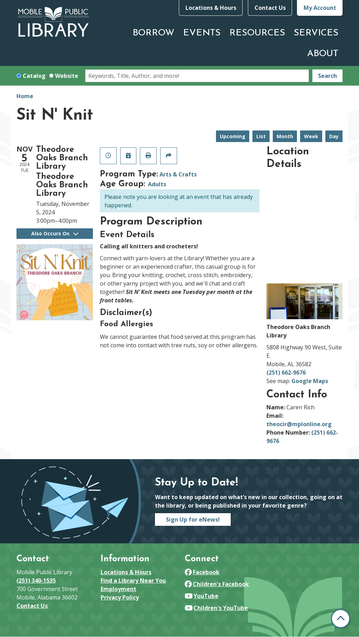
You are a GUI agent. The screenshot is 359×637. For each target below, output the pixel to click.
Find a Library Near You (133, 580)
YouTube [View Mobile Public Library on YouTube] (201, 596)
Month (285, 136)
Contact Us (270, 8)
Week (311, 136)
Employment (118, 589)
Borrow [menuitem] (153, 33)
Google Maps (309, 381)
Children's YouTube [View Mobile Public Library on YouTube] (216, 608)
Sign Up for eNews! (193, 519)
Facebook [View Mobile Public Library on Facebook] (202, 572)
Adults (157, 184)
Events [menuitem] (202, 33)
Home (24, 96)
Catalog (34, 76)
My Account (320, 8)
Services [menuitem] (316, 33)
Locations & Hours (210, 8)
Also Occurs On (54, 233)
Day (334, 136)
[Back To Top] (340, 618)
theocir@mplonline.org (299, 424)
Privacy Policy (120, 597)
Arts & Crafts (178, 174)
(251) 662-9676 (286, 372)
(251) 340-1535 (36, 580)
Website (66, 76)
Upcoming (232, 136)
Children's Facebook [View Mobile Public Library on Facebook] (217, 584)
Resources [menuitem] (257, 33)
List (261, 136)
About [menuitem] (322, 54)
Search (327, 76)
